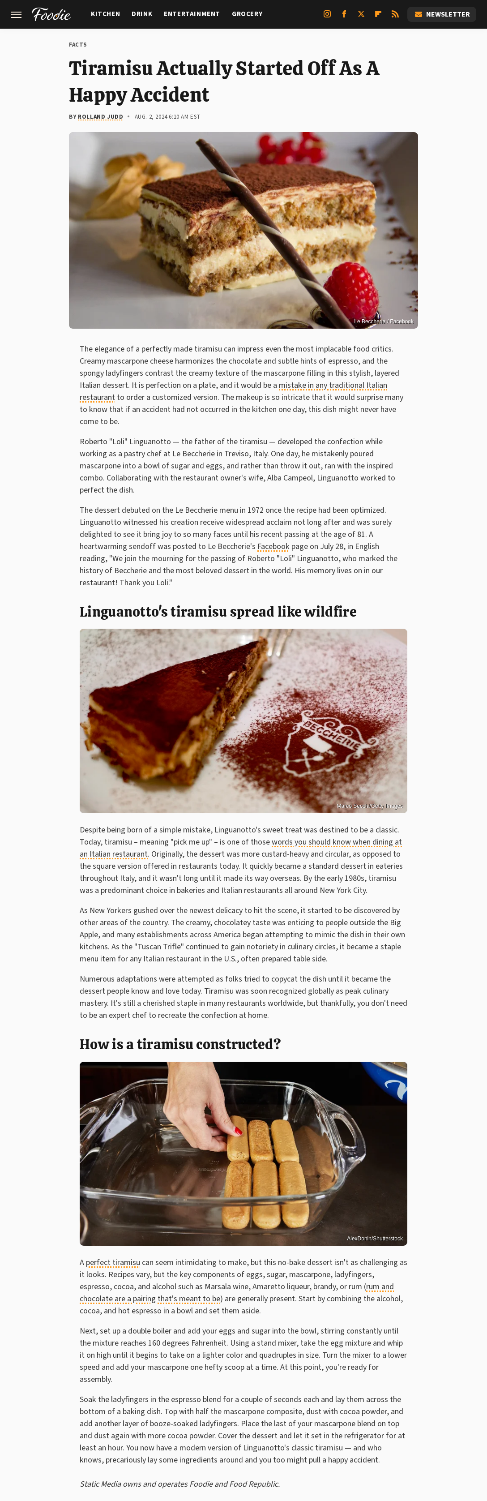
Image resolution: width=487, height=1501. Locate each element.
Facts (78, 45)
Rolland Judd (100, 117)
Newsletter (442, 14)
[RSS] (395, 17)
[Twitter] (361, 17)
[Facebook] (344, 17)
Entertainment (192, 14)
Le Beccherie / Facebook (384, 321)
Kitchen (105, 14)
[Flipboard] (378, 17)
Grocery (247, 14)
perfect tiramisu (113, 1262)
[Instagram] (327, 17)
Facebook (273, 546)
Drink (142, 14)
